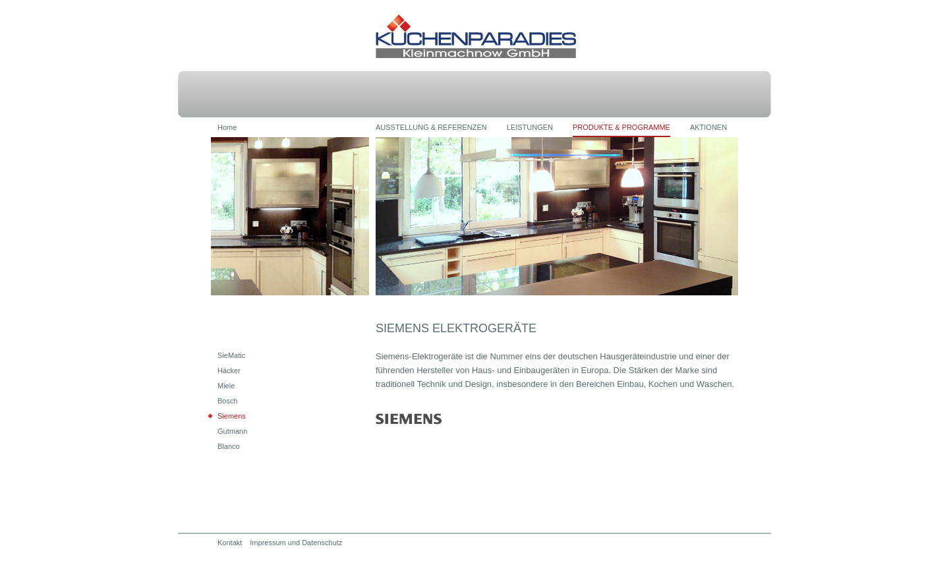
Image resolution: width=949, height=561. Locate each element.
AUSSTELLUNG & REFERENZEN (431, 127)
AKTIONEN (708, 127)
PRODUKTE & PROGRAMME (621, 127)
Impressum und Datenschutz (296, 542)
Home (227, 127)
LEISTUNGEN (530, 127)
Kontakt (229, 542)
